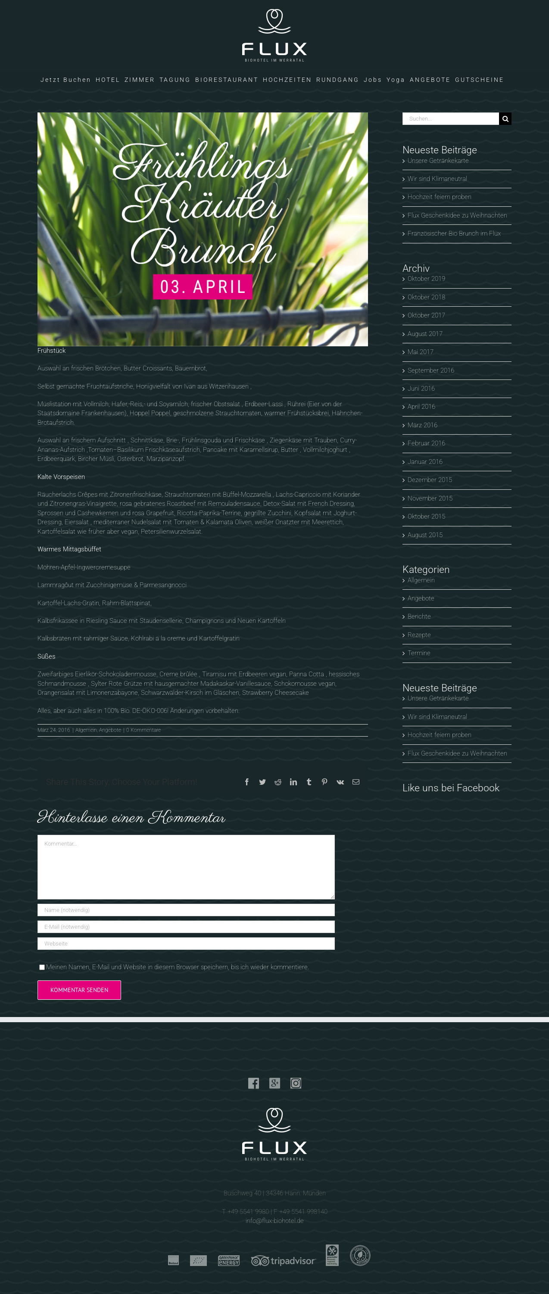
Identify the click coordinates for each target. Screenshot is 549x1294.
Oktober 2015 (426, 516)
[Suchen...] (450, 118)
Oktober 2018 (426, 297)
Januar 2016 (425, 462)
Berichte (419, 616)
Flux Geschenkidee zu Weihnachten (457, 215)
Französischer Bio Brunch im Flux (454, 233)
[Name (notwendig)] (186, 910)
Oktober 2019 (426, 279)
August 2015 (425, 535)
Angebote (110, 730)
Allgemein (86, 730)
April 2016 (421, 407)
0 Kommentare (143, 730)
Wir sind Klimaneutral (437, 179)
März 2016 (422, 425)
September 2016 (431, 370)
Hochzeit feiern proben (439, 197)
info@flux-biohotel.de (275, 1221)
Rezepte (419, 635)
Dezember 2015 (430, 480)
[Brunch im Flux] (202, 229)
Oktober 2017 (426, 315)
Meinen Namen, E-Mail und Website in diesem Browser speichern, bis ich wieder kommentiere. (177, 967)
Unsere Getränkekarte (438, 161)
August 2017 (425, 334)
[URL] (186, 943)
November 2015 (430, 498)
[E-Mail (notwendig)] (186, 927)
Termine (419, 653)
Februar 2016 (426, 443)
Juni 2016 (421, 388)
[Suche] (505, 118)
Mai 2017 (421, 352)
